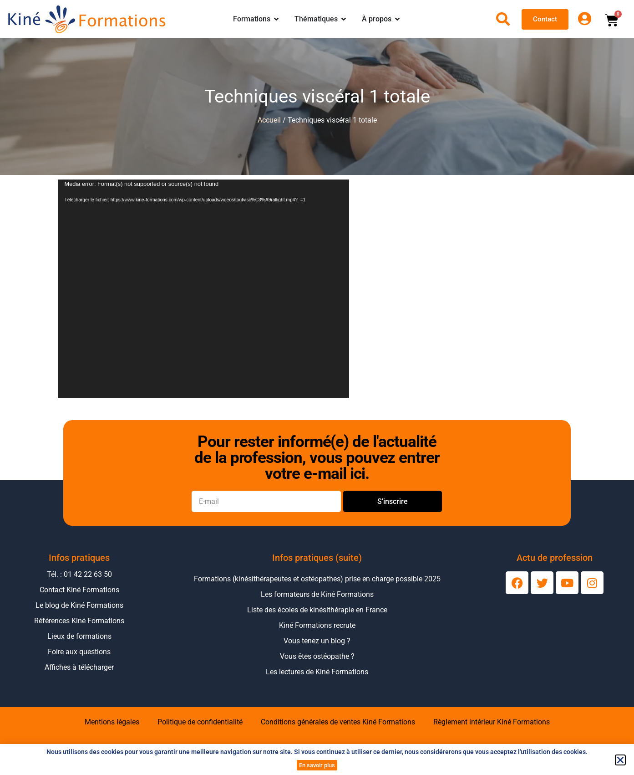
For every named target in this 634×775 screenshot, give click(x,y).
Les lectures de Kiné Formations (317, 671)
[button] (620, 760)
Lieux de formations (79, 636)
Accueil (269, 120)
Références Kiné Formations (79, 620)
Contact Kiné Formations (79, 589)
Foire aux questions (79, 651)
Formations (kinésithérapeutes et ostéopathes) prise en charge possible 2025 (317, 579)
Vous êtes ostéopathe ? (317, 656)
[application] (203, 289)
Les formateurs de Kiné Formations (317, 594)
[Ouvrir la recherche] (503, 19)
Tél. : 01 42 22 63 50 (79, 574)
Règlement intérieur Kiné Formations (491, 722)
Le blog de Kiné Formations (79, 605)
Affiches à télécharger (79, 667)
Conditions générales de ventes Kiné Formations (338, 722)
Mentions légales (112, 722)
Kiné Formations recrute (317, 625)
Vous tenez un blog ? (317, 640)
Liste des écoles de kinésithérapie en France (317, 610)
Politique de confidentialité (200, 722)
